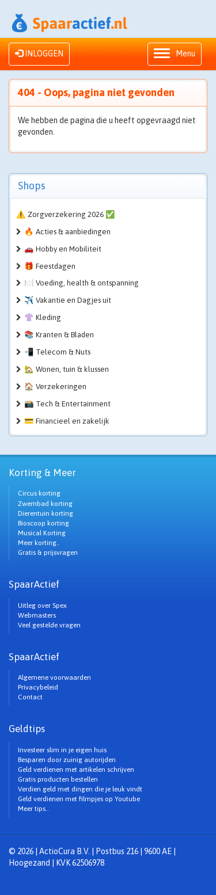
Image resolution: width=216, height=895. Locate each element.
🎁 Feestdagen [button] (49, 266)
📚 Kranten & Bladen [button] (59, 334)
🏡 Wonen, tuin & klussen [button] (66, 369)
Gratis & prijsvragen (48, 553)
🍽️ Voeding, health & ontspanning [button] (81, 283)
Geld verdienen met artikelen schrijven (76, 769)
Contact (30, 697)
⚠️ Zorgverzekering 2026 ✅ (65, 214)
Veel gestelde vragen (49, 625)
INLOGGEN (39, 53)
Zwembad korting (45, 504)
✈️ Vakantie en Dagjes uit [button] (67, 300)
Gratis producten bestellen (58, 779)
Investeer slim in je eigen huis (62, 750)
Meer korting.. (39, 543)
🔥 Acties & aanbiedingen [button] (67, 231)
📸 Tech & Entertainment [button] (67, 403)
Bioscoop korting (43, 523)
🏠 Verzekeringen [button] (55, 386)
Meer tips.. (33, 809)
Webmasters (37, 615)
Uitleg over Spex (42, 605)
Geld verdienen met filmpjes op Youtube (79, 799)
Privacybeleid (38, 687)
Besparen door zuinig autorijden (67, 760)
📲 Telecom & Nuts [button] (57, 352)
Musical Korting (42, 533)
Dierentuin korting (45, 513)
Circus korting (39, 493)
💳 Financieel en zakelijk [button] (66, 421)
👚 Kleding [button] (42, 317)
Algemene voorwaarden (54, 677)
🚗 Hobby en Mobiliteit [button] (62, 249)
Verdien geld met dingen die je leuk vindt (80, 789)
